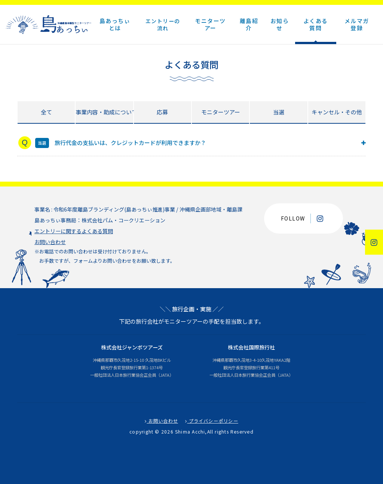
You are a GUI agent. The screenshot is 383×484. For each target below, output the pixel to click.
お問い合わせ (50, 242)
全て (46, 112)
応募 (162, 112)
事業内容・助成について (104, 112)
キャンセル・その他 (337, 112)
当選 (278, 112)
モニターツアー (220, 112)
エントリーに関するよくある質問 (73, 231)
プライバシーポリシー (211, 420)
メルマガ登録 (356, 24)
